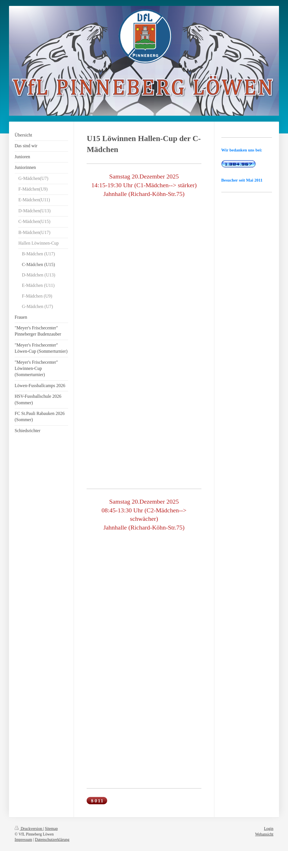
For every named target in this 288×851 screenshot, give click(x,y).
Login (268, 829)
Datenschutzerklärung (52, 839)
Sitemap (51, 829)
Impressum (23, 839)
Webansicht (264, 834)
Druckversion (29, 829)
